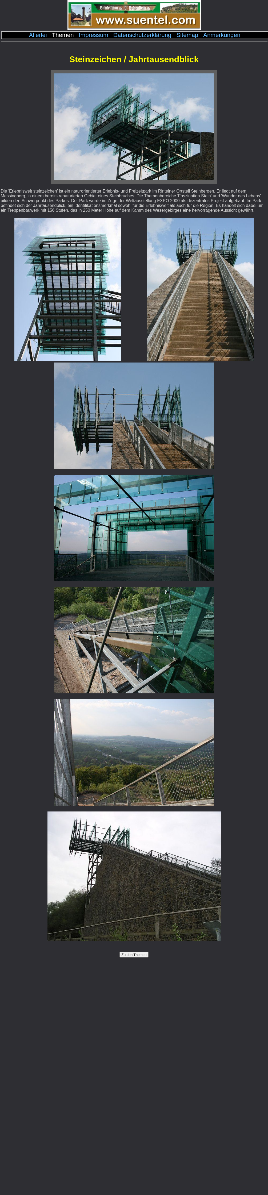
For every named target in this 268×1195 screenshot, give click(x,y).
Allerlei (38, 35)
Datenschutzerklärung (142, 35)
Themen (63, 35)
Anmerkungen (221, 35)
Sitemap (187, 35)
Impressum (93, 35)
